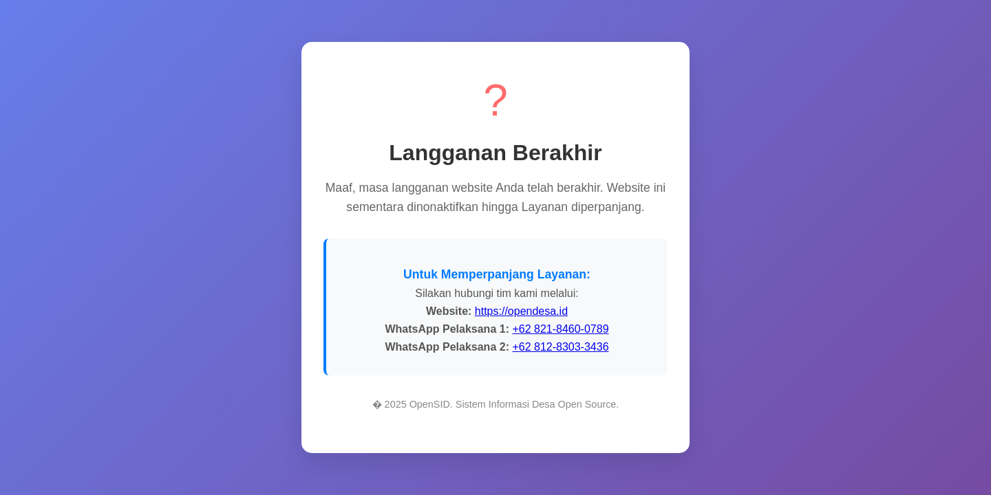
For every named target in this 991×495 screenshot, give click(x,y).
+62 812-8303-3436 (560, 347)
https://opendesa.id (521, 311)
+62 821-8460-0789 (560, 329)
